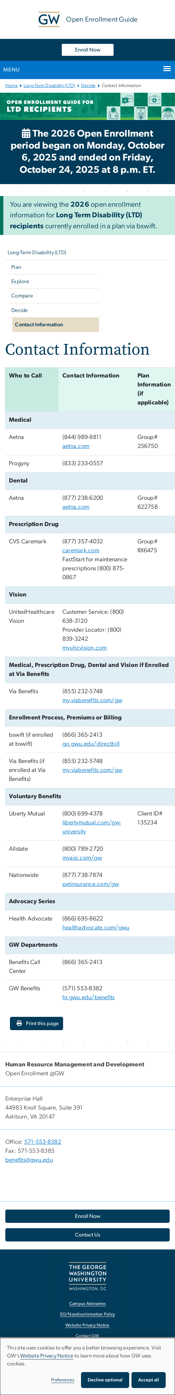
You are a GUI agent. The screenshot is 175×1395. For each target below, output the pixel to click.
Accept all (148, 1380)
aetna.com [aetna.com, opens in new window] (75, 446)
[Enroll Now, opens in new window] (87, 1216)
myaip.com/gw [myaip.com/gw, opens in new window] (82, 858)
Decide (88, 85)
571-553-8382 (42, 1142)
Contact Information (39, 324)
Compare (22, 295)
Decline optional (105, 1380)
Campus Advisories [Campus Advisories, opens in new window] (87, 1304)
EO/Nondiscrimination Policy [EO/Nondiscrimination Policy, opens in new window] (87, 1314)
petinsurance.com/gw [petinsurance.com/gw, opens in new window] (90, 884)
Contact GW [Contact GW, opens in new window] (87, 1336)
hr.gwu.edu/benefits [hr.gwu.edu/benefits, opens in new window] (88, 998)
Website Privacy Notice (46, 1355)
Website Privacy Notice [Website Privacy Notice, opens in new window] (87, 1325)
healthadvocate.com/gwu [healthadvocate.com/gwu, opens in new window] (96, 928)
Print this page (37, 1023)
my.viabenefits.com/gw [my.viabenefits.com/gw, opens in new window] (92, 700)
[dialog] (87, 1366)
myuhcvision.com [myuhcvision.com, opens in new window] (84, 648)
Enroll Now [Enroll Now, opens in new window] (87, 50)
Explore (20, 281)
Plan (16, 267)
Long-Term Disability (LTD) (49, 85)
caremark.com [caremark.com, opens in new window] (80, 551)
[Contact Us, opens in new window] (87, 1234)
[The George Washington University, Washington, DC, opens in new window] (87, 1276)
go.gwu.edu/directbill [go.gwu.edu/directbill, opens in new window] (91, 744)
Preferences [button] (62, 1380)
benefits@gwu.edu (29, 1160)
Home (11, 85)
